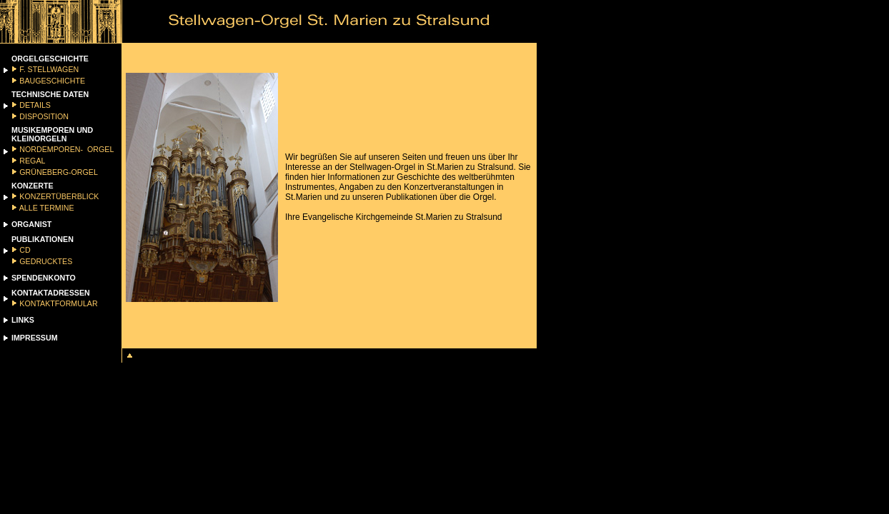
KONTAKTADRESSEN (50, 292)
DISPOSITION (43, 116)
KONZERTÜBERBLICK (58, 196)
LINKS (22, 320)
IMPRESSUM (34, 337)
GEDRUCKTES (44, 261)
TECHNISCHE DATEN (50, 94)
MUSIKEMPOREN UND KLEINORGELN (52, 134)
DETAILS (34, 105)
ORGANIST (31, 224)
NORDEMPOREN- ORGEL (65, 149)
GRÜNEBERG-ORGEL (57, 172)
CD (23, 250)
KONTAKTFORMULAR (57, 303)
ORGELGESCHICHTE (50, 58)
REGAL (31, 160)
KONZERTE (32, 185)
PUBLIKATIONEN (42, 239)
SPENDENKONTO (43, 277)
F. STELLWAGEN (48, 69)
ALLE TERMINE (45, 207)
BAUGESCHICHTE (51, 80)
